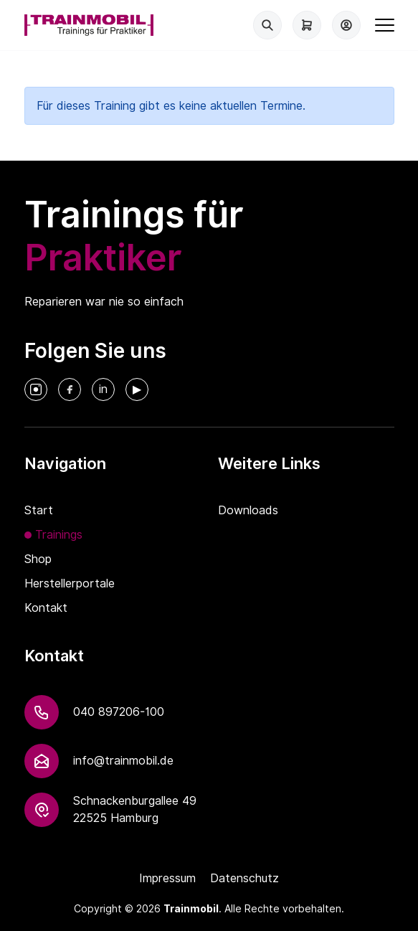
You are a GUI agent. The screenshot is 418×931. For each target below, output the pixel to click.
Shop (38, 559)
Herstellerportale (69, 583)
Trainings (58, 535)
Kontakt (45, 608)
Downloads (248, 510)
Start (38, 510)
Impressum (167, 878)
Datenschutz (244, 878)
